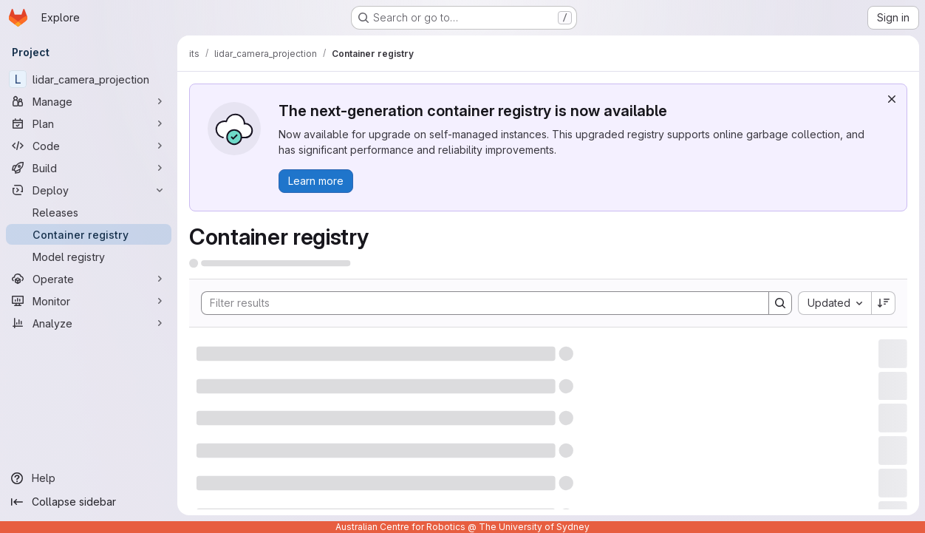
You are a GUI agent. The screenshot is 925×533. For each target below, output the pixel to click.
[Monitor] (88, 301)
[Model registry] (88, 256)
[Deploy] (88, 190)
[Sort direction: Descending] (883, 303)
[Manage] (88, 101)
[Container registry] (88, 234)
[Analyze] (88, 323)
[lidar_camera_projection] (88, 79)
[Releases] (88, 212)
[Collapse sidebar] (88, 502)
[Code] (88, 145)
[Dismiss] (892, 99)
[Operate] (88, 278)
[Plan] (88, 123)
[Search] (477, 303)
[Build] (88, 167)
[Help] (88, 478)
